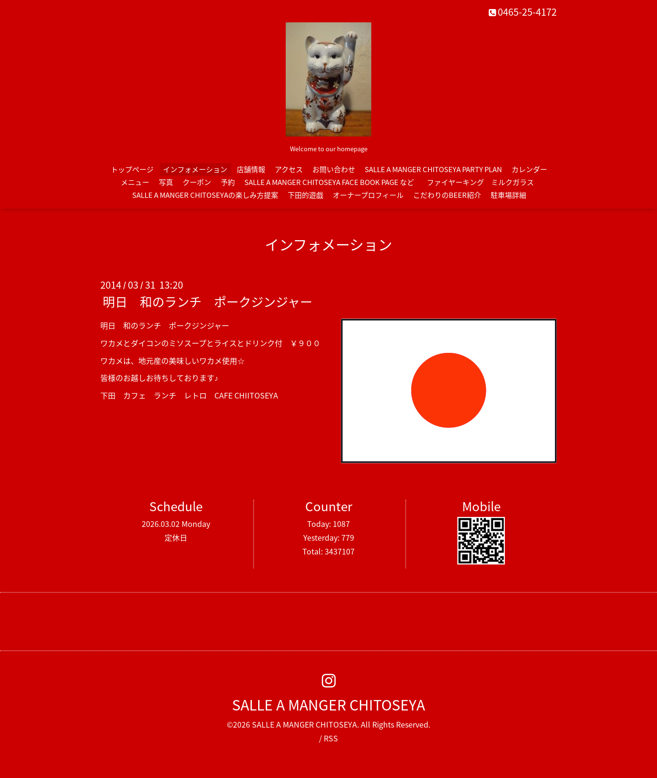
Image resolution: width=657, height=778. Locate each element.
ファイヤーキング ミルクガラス (484, 182)
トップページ (132, 169)
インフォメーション (195, 169)
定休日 (175, 537)
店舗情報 (251, 169)
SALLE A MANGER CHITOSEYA (328, 704)
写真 (166, 182)
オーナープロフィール (368, 195)
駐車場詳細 (508, 195)
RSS (331, 738)
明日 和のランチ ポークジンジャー (207, 301)
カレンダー (529, 169)
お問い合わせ (333, 169)
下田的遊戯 (305, 195)
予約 (228, 182)
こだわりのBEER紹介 (447, 195)
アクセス (289, 169)
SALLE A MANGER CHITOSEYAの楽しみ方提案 (205, 195)
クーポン (197, 182)
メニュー (135, 182)
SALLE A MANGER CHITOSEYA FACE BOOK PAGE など (329, 182)
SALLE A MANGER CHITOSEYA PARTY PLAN (433, 169)
